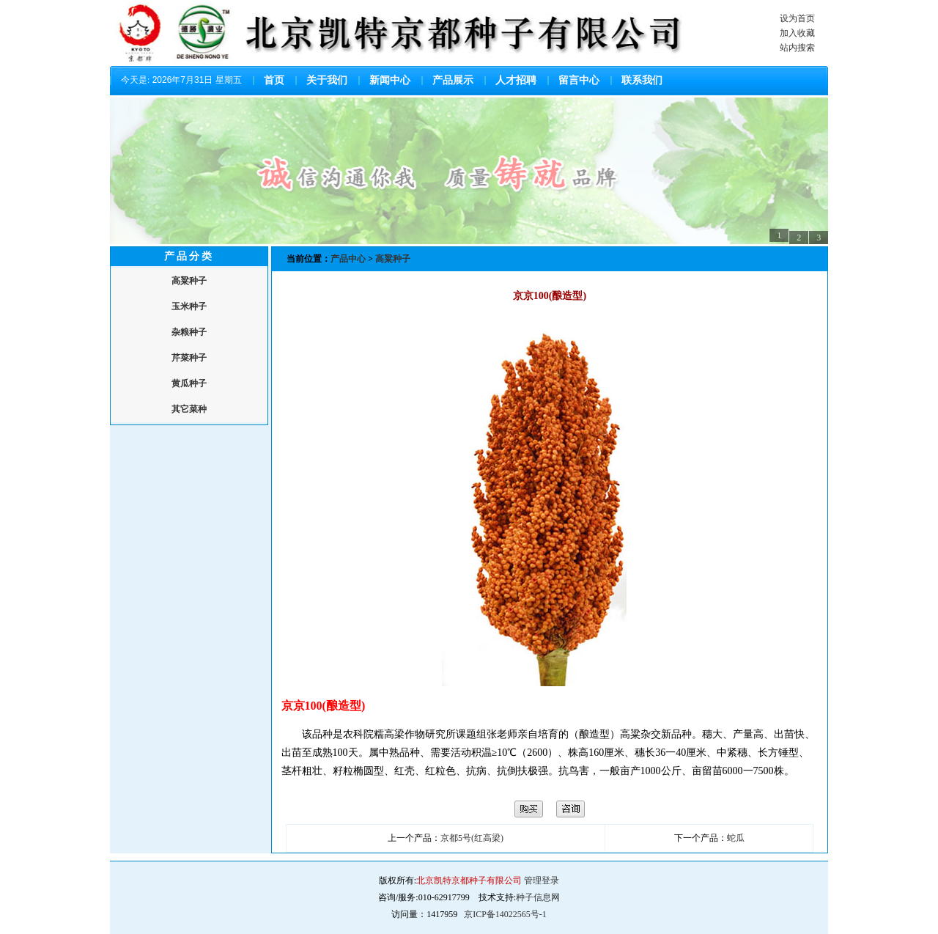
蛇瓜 (736, 838)
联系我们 (641, 80)
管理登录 (541, 880)
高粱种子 (392, 259)
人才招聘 (515, 80)
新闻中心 (389, 80)
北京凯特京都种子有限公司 (469, 880)
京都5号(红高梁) (471, 838)
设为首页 (797, 18)
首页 (274, 80)
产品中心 (349, 259)
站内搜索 (797, 48)
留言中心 (578, 80)
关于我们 (326, 80)
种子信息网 (538, 897)
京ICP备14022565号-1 (505, 914)
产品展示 (452, 80)
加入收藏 (797, 33)
